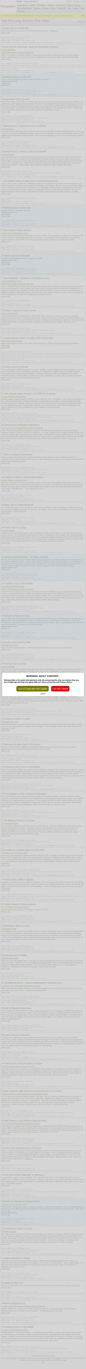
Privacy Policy (66, 682)
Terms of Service (48, 682)
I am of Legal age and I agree (32, 688)
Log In (43, 693)
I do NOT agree (60, 688)
